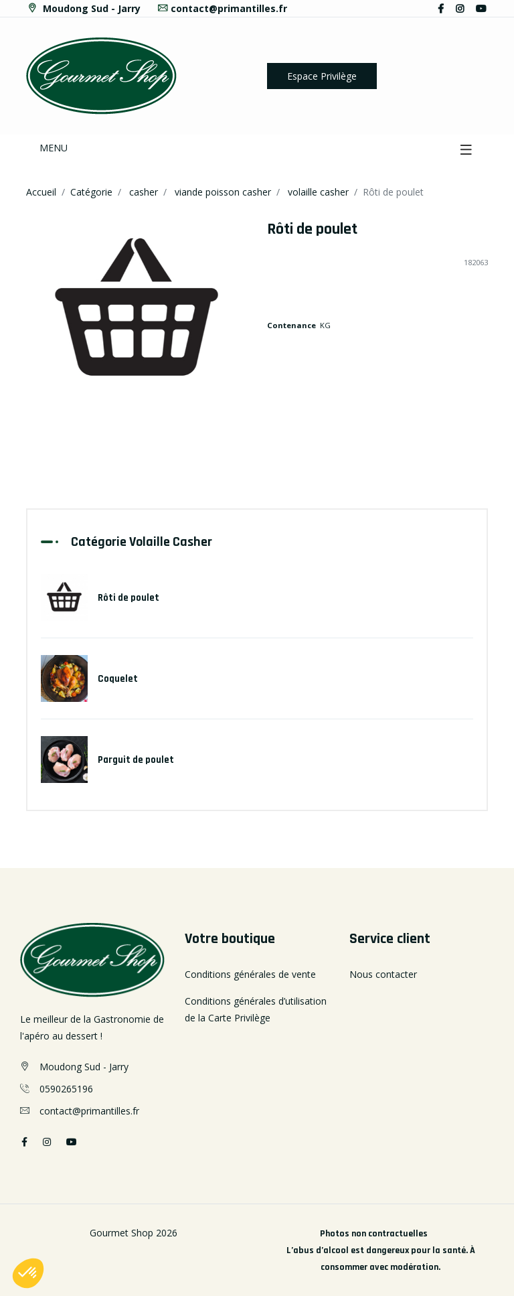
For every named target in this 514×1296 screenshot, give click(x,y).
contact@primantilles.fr (222, 8)
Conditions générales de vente (250, 974)
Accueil (41, 192)
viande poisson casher (223, 192)
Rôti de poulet (128, 597)
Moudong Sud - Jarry (83, 8)
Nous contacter (383, 974)
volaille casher (318, 192)
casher (143, 192)
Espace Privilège (322, 76)
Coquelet (118, 678)
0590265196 (66, 1088)
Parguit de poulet (136, 759)
